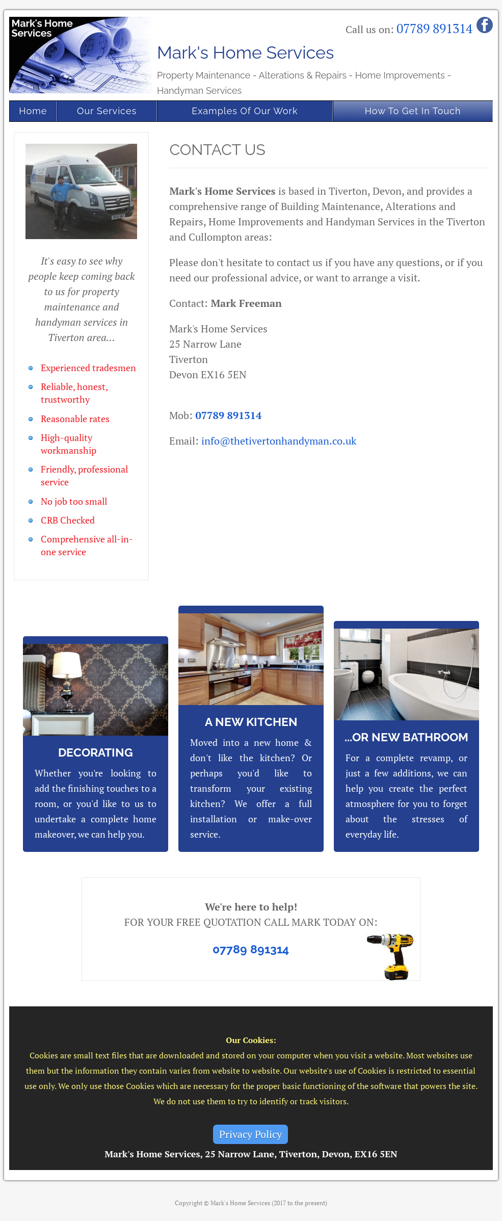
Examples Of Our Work (245, 111)
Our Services (107, 111)
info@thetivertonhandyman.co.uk (278, 441)
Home (33, 111)
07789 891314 (434, 28)
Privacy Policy (250, 1134)
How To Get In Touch (413, 111)
